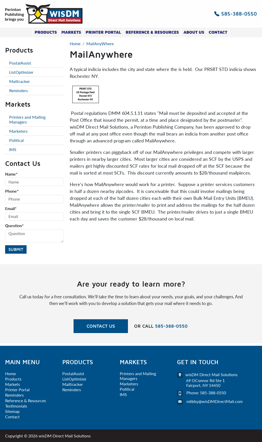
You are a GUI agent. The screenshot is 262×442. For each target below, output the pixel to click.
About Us (193, 32)
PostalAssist (20, 62)
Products (46, 32)
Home (10, 373)
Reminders (18, 90)
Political (16, 140)
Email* (11, 208)
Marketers (18, 131)
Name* (11, 173)
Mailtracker (19, 81)
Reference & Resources (152, 32)
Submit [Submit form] (15, 249)
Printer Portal (103, 32)
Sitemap (12, 411)
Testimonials (16, 405)
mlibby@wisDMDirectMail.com (214, 401)
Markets (71, 32)
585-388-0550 (235, 14)
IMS (12, 149)
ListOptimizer (21, 72)
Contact (218, 32)
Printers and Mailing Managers (27, 119)
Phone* (12, 191)
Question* (14, 225)
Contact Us (101, 326)
